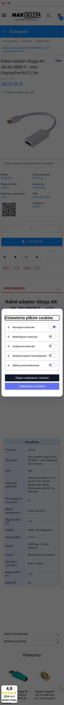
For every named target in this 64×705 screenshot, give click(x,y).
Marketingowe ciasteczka (25, 337)
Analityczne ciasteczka (24, 346)
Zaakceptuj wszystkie (32, 386)
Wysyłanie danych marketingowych (30, 356)
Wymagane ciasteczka (24, 327)
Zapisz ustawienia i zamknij (32, 377)
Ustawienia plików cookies (29, 317)
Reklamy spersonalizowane (26, 365)
